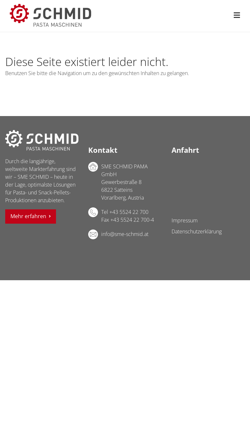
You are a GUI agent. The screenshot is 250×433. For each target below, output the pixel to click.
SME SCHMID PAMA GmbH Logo (41, 140)
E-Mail (93, 234)
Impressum (185, 220)
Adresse (93, 167)
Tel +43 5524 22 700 (124, 212)
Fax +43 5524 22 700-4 (127, 219)
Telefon (93, 212)
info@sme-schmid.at (124, 234)
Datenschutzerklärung (197, 231)
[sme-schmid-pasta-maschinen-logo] (50, 6)
